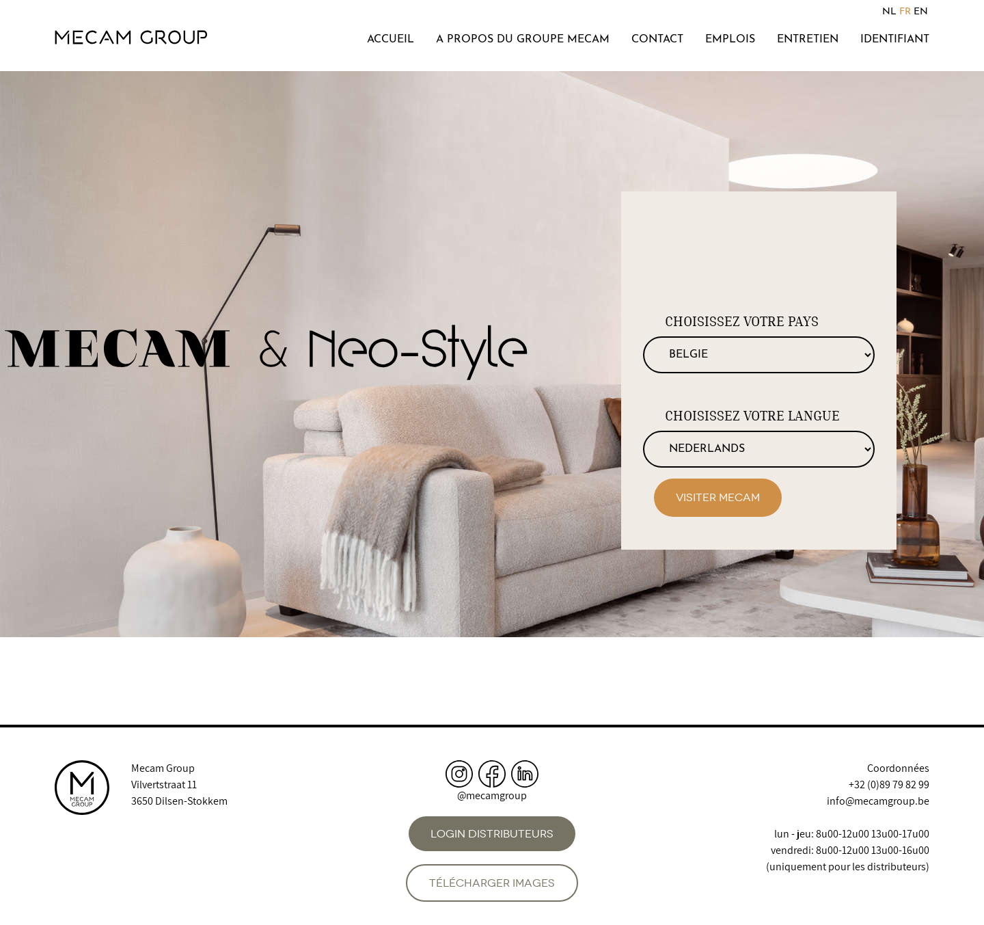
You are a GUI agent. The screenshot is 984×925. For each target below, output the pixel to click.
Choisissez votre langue (752, 415)
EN (921, 12)
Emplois (730, 39)
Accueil (390, 39)
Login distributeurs (492, 833)
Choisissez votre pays (742, 321)
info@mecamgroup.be (878, 801)
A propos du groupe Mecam (523, 39)
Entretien (807, 39)
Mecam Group (163, 768)
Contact (657, 39)
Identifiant (894, 39)
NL (889, 12)
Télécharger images (492, 882)
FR (905, 12)
